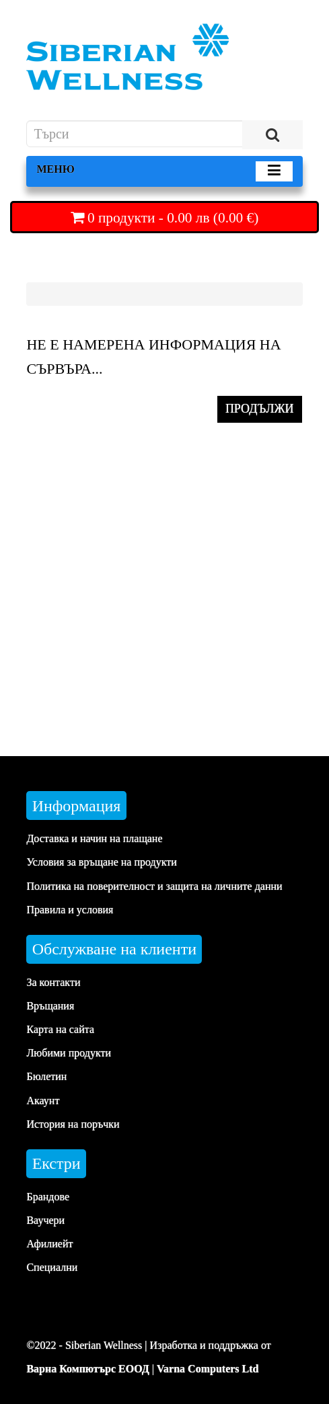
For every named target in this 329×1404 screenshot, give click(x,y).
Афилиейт (49, 1243)
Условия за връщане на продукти (101, 862)
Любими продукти (68, 1053)
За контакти (53, 982)
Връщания (50, 1005)
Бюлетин (46, 1076)
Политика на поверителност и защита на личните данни (154, 886)
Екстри (56, 1163)
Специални (51, 1267)
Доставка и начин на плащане (94, 838)
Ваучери (45, 1220)
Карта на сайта (60, 1029)
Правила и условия (69, 909)
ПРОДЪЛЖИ (259, 408)
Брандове (47, 1196)
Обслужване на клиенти (114, 949)
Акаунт (42, 1100)
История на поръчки (72, 1124)
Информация (76, 806)
